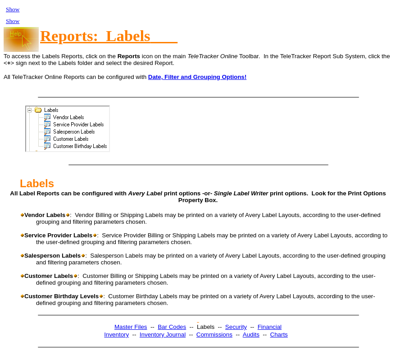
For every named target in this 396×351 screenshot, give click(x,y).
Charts (279, 334)
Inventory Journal (163, 334)
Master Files (130, 326)
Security (236, 326)
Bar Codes (172, 326)
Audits (251, 334)
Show (12, 9)
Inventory (116, 334)
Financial (270, 326)
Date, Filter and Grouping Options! (197, 77)
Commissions (214, 334)
